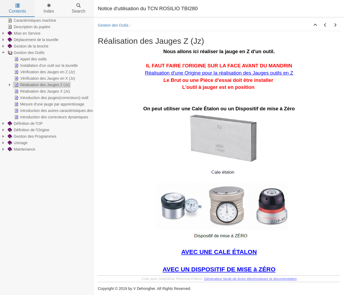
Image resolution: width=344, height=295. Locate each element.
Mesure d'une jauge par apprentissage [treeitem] (48, 104)
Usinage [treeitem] (17, 143)
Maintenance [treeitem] (21, 149)
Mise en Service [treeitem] (24, 33)
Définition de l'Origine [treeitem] (28, 130)
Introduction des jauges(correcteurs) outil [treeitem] (50, 97)
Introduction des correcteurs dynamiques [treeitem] (50, 117)
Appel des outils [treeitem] (30, 59)
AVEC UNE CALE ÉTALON (219, 251)
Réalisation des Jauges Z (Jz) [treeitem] (41, 85)
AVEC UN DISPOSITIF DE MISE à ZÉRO (219, 269)
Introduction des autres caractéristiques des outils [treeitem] (58, 110)
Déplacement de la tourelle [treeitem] (33, 40)
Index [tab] (49, 8)
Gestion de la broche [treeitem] (27, 46)
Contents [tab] (17, 8)
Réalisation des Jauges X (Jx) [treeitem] (41, 91)
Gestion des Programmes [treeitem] (31, 136)
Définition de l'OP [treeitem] (25, 123)
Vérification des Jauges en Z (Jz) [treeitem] (44, 72)
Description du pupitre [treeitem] (28, 27)
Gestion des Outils (113, 25)
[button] (315, 25)
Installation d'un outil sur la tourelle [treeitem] (45, 65)
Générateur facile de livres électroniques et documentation (250, 279)
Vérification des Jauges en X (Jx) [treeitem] (44, 78)
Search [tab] (78, 8)
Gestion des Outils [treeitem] (25, 52)
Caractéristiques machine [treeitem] (31, 20)
